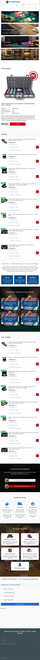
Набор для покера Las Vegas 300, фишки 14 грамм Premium (22, 154)
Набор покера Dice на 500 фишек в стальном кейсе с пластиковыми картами (21, 245)
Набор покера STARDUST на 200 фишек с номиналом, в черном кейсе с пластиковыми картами (21, 184)
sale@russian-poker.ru (8, 599)
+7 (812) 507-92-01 (9, 596)
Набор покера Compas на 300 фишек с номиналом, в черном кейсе (23, 215)
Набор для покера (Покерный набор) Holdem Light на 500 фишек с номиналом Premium (22, 140)
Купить (17, 124)
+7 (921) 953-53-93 (9, 592)
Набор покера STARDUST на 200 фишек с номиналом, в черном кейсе (21, 169)
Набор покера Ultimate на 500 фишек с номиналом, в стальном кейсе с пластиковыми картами (23, 230)
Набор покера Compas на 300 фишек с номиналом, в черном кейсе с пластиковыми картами (23, 200)
